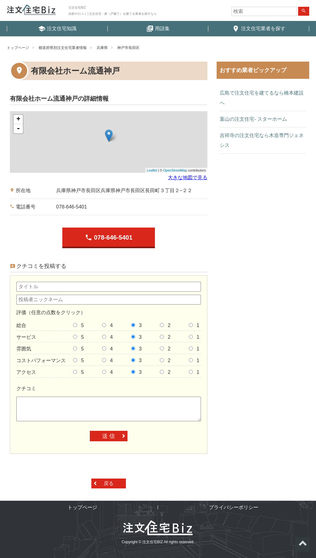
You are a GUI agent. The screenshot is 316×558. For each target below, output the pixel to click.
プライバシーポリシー (233, 507)
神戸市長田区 (128, 48)
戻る (109, 483)
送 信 (108, 436)
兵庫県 (102, 48)
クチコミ (26, 388)
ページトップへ (302, 544)
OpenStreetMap (175, 170)
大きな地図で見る (187, 177)
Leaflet (152, 170)
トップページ (18, 48)
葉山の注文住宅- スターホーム (253, 119)
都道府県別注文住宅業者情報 (63, 48)
